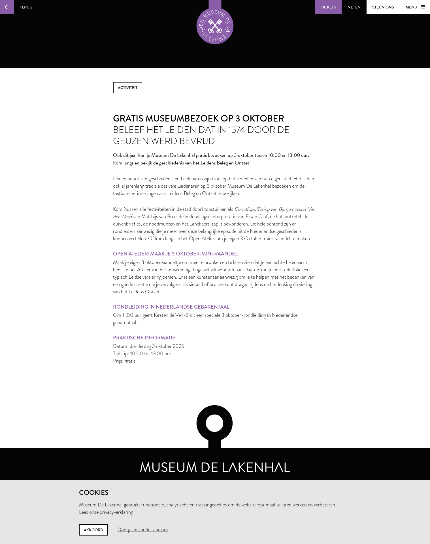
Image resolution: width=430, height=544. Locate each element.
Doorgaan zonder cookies (143, 529)
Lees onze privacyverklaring (106, 512)
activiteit (127, 87)
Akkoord (93, 530)
